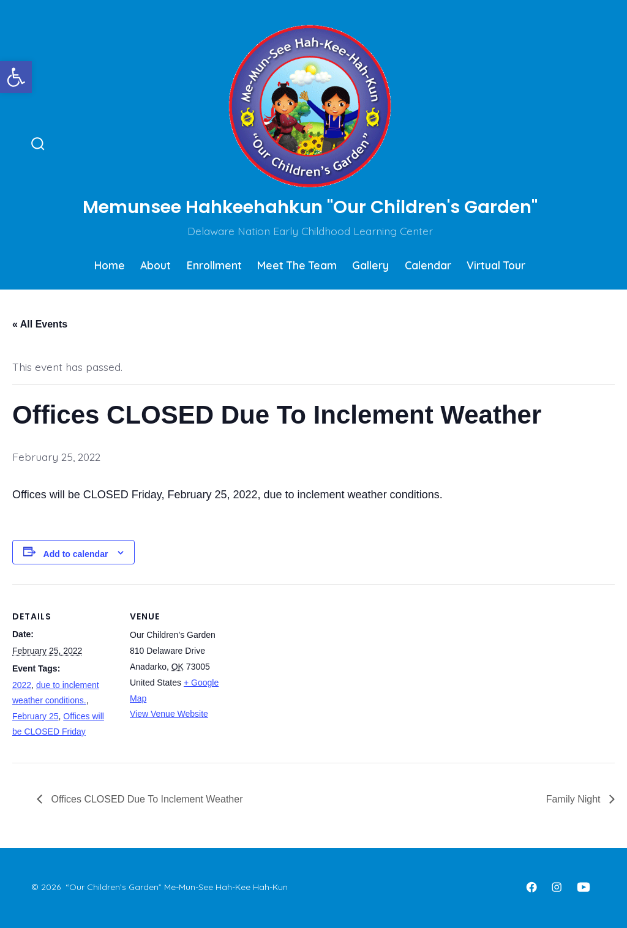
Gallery (370, 265)
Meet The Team (297, 265)
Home (109, 265)
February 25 (35, 716)
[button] (16, 77)
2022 (21, 685)
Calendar (428, 265)
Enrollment (214, 265)
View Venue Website (169, 714)
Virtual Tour (496, 265)
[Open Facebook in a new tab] (531, 887)
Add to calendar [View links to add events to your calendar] (75, 554)
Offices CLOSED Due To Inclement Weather (145, 799)
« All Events (39, 324)
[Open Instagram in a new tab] (557, 887)
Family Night (574, 799)
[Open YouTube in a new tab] (583, 887)
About (155, 265)
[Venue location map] (312, 668)
